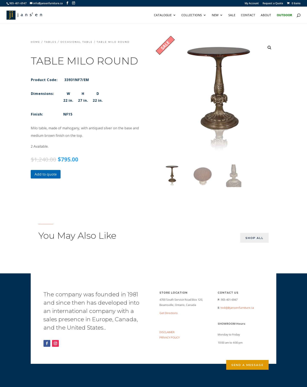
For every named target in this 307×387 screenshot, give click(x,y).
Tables (50, 42)
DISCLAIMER (167, 332)
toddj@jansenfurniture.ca (237, 308)
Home (35, 42)
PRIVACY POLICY (169, 337)
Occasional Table (77, 42)
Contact (248, 15)
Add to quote (46, 174)
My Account (252, 3)
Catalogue (163, 15)
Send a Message (247, 365)
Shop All (254, 238)
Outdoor (284, 15)
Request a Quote (273, 3)
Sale (231, 15)
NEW (215, 15)
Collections (191, 15)
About (266, 15)
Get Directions (168, 313)
